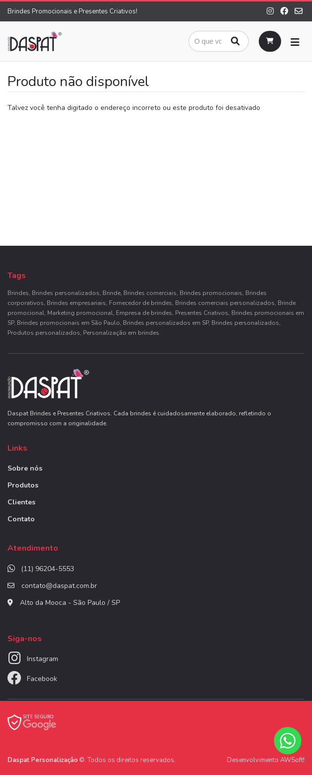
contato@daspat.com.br (59, 585)
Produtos (22, 485)
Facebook (42, 678)
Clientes (21, 502)
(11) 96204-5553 (47, 569)
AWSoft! (292, 760)
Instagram (42, 659)
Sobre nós (24, 468)
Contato (21, 519)
